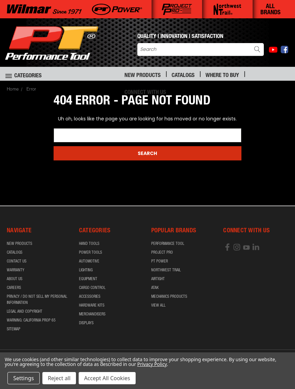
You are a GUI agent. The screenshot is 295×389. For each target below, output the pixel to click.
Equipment (88, 279)
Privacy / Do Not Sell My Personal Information (37, 300)
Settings (23, 378)
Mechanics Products (169, 297)
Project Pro (162, 253)
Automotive (89, 261)
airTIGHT (158, 279)
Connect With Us (145, 93)
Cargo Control (92, 288)
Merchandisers (92, 314)
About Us (14, 279)
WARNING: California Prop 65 (31, 320)
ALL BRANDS (270, 10)
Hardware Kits (91, 306)
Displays (86, 323)
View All (158, 306)
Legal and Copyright (24, 312)
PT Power (159, 261)
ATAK (155, 288)
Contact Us (16, 261)
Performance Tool (167, 244)
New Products (142, 76)
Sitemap (13, 329)
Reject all (59, 378)
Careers (14, 288)
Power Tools (90, 253)
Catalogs (183, 76)
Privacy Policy (152, 364)
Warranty (15, 270)
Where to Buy (222, 76)
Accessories (89, 297)
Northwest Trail (166, 270)
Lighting (86, 270)
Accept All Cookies (107, 378)
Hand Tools (89, 244)
